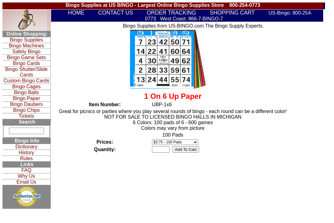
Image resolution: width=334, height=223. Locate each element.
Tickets (26, 116)
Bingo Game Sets (26, 57)
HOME (76, 13)
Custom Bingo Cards (27, 80)
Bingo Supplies (26, 39)
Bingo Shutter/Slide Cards (26, 72)
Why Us (26, 176)
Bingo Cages (26, 86)
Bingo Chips (26, 110)
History (26, 152)
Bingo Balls (26, 92)
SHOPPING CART (232, 13)
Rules (26, 158)
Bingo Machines (26, 45)
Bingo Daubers (26, 104)
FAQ (26, 170)
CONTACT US (115, 13)
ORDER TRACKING (171, 13)
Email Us (26, 182)
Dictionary (26, 146)
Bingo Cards (26, 63)
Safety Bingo (26, 51)
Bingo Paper (26, 98)
